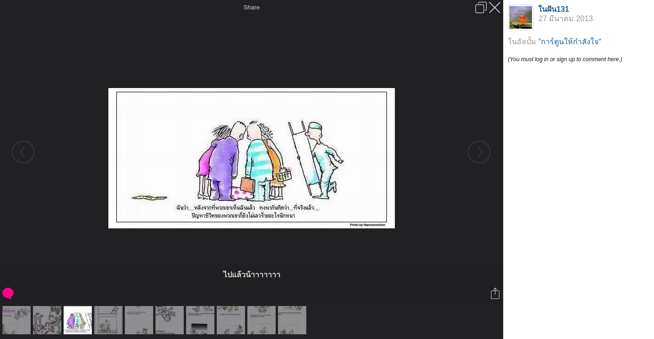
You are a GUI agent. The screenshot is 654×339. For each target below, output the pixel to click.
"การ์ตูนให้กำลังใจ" (569, 42)
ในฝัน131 (553, 9)
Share (252, 7)
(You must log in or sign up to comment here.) (565, 59)
